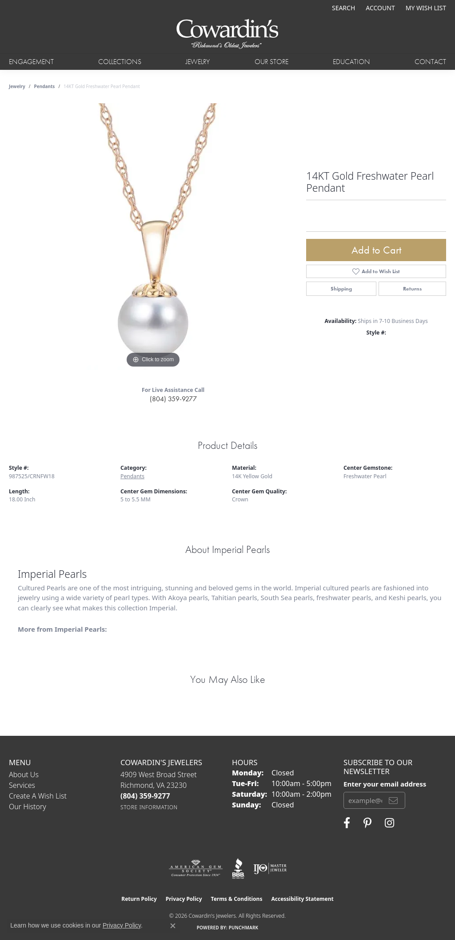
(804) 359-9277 (173, 398)
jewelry (17, 86)
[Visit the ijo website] (270, 868)
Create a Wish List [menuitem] (38, 796)
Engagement (31, 61)
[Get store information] (149, 807)
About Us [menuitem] (24, 774)
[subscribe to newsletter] (393, 800)
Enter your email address (384, 783)
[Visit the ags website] (195, 868)
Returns (412, 288)
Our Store (271, 61)
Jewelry (198, 61)
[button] (342, 8)
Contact (430, 61)
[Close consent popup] (173, 925)
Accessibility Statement (302, 899)
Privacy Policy (184, 899)
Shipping (341, 288)
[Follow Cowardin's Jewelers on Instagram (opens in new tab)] (389, 823)
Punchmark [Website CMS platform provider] (244, 927)
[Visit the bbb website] (238, 868)
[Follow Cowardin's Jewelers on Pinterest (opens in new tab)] (367, 823)
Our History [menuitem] (27, 806)
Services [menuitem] (22, 785)
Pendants (44, 86)
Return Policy (139, 899)
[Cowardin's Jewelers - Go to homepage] (227, 34)
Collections (119, 61)
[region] (153, 236)
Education (351, 61)
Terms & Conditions (237, 899)
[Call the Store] (145, 796)
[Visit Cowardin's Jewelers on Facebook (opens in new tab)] (347, 823)
